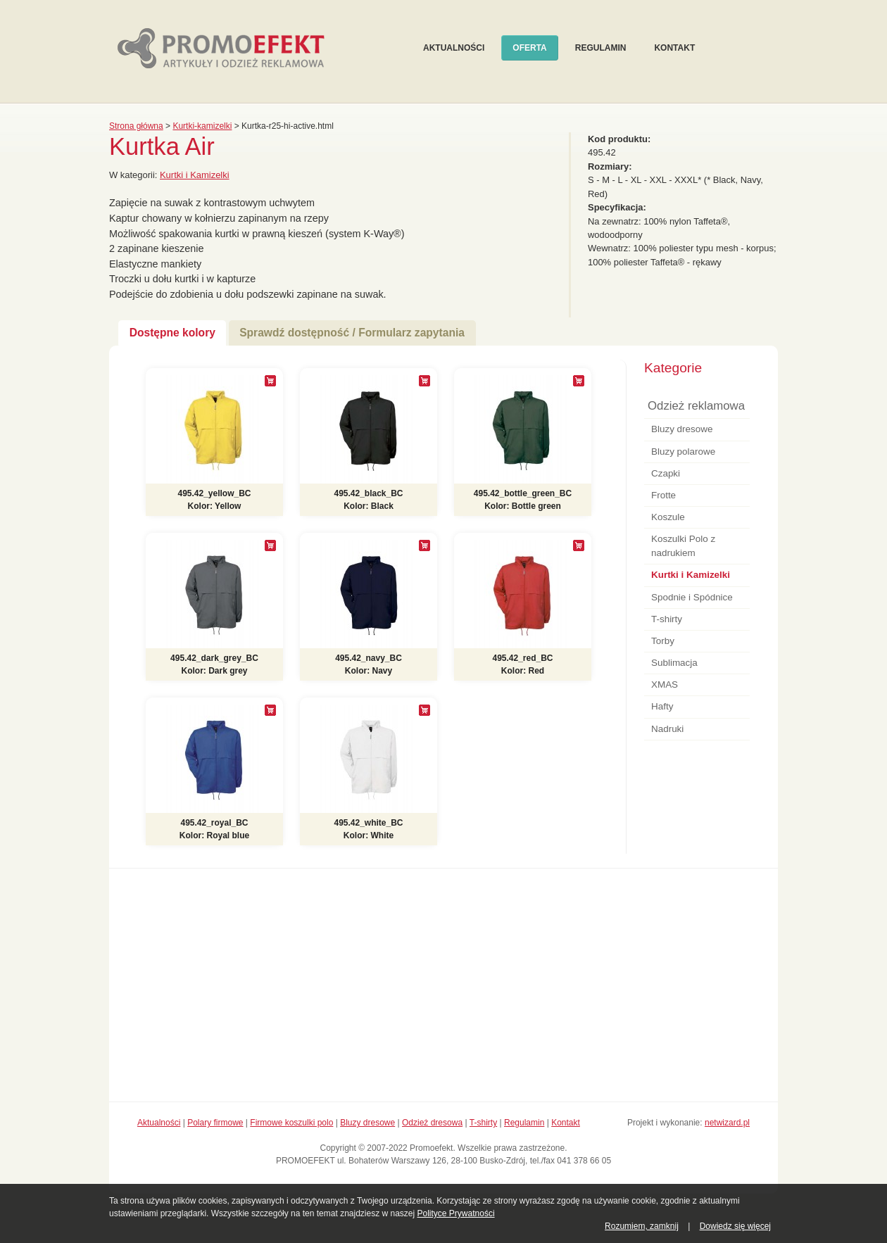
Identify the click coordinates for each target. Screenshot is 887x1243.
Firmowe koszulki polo (291, 1123)
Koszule (668, 517)
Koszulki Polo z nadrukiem (683, 546)
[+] (270, 380)
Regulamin (601, 48)
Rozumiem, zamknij (642, 1226)
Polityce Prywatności (456, 1213)
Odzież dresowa (432, 1123)
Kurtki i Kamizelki (194, 175)
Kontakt (674, 48)
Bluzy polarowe (683, 451)
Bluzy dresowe (681, 429)
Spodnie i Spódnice (692, 597)
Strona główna (136, 126)
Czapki (665, 473)
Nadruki (667, 729)
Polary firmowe (215, 1123)
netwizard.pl (727, 1123)
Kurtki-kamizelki (202, 126)
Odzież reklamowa (696, 405)
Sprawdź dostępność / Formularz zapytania (352, 333)
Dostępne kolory (172, 333)
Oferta (529, 48)
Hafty (662, 706)
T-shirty (666, 619)
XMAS (664, 684)
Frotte (663, 495)
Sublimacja (674, 662)
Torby (662, 641)
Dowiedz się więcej (735, 1226)
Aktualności (453, 48)
